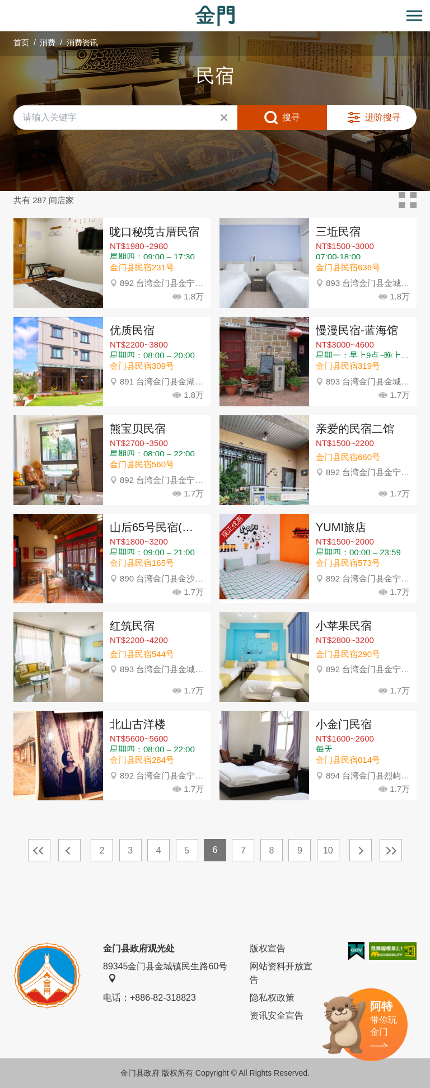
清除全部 (223, 117)
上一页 (69, 850)
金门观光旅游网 (215, 16)
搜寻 (291, 117)
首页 (21, 42)
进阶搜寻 (383, 117)
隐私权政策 (272, 997)
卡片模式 (408, 200)
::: (3, 6)
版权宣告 (268, 948)
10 (328, 850)
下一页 (360, 850)
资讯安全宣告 (276, 1015)
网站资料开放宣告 (281, 973)
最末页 (391, 850)
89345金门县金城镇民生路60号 (165, 972)
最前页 (39, 850)
